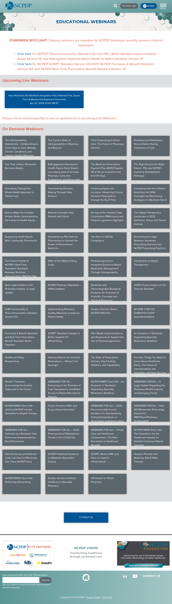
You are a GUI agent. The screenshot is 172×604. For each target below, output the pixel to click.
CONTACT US (151, 576)
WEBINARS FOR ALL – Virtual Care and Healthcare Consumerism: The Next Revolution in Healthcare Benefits (107, 437)
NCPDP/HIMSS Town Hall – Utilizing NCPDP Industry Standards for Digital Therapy (21, 409)
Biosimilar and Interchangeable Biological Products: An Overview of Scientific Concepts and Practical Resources (106, 292)
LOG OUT (107, 597)
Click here (24, 54)
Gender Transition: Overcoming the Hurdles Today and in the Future (18, 385)
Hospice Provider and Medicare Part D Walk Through (146, 457)
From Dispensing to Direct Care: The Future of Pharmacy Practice (107, 144)
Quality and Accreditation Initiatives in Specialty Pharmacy (62, 482)
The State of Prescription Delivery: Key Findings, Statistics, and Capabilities (105, 361)
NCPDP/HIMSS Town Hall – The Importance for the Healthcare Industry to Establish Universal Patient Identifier (148, 437)
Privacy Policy (93, 597)
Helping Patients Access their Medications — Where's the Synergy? (64, 361)
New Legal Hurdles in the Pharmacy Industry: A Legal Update (20, 288)
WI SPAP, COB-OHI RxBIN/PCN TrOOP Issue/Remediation (144, 313)
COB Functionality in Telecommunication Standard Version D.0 (21, 313)
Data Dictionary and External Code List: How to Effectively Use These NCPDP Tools (21, 457)
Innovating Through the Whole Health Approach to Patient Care (19, 192)
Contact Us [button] (86, 517)
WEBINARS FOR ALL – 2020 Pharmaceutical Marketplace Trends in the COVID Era (63, 433)
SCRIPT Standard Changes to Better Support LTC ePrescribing (64, 337)
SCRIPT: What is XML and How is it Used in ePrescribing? (105, 457)
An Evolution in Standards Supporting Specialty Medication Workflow (148, 337)
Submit (46, 580)
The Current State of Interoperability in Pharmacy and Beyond (63, 144)
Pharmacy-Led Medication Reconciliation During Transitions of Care (148, 144)
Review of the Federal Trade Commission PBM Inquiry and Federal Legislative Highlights (107, 216)
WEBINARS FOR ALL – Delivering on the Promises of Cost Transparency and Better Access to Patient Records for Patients (64, 389)
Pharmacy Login (129, 6)
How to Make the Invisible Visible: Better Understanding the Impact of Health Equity (21, 216)
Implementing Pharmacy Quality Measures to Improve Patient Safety (64, 313)
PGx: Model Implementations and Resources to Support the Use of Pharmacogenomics (107, 337)
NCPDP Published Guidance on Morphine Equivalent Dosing (63, 457)
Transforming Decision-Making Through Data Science (60, 192)
